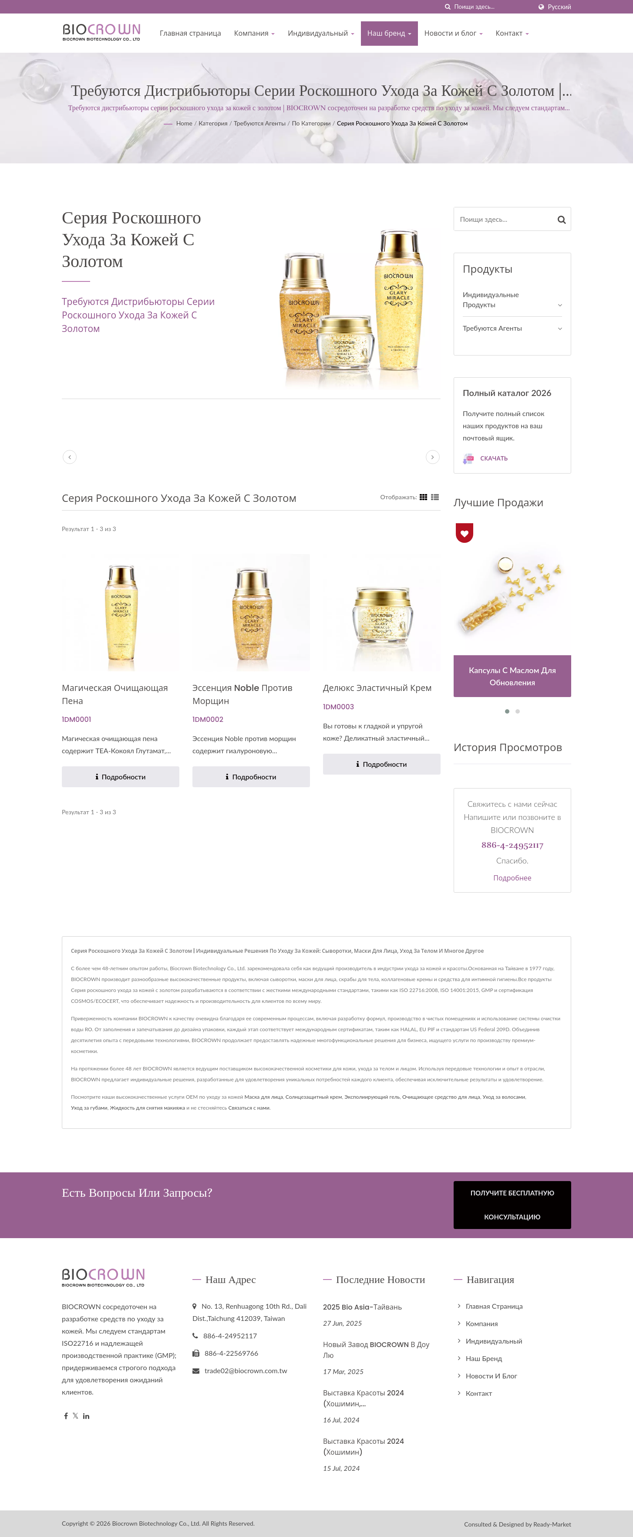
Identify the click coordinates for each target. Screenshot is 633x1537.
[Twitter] (75, 1416)
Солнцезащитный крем (314, 1097)
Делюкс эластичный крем (381, 688)
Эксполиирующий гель (372, 1097)
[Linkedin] (86, 1416)
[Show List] (435, 496)
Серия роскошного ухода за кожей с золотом (402, 123)
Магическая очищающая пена (118, 695)
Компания (254, 33)
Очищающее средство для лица (441, 1097)
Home (184, 123)
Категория (213, 123)
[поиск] (448, 7)
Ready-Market (552, 1523)
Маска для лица (263, 1097)
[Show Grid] (423, 496)
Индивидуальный (321, 33)
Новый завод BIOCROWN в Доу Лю (376, 1349)
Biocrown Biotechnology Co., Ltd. (156, 1522)
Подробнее (512, 878)
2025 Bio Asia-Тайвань (362, 1307)
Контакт (512, 33)
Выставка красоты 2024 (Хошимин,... (363, 1397)
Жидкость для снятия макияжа (147, 1107)
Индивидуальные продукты (491, 299)
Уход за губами (89, 1107)
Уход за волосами (504, 1097)
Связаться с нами (248, 1107)
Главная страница (190, 33)
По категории (311, 123)
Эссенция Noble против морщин (245, 695)
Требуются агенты (260, 123)
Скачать (485, 459)
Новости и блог (453, 33)
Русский (559, 6)
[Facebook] (66, 1416)
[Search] (493, 7)
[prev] (70, 457)
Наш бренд (389, 33)
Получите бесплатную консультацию (513, 1205)
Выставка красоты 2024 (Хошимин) (363, 1445)
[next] (433, 457)
